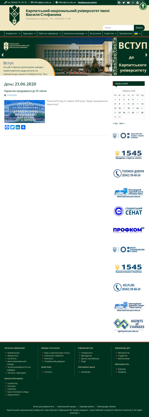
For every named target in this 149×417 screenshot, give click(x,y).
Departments (13, 394)
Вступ (8, 63)
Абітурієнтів (123, 353)
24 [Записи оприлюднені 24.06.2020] (124, 112)
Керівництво (13, 353)
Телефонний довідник (54, 361)
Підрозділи (28, 33)
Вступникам (95, 33)
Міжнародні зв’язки (107, 407)
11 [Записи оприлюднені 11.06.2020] (129, 104)
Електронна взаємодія (74, 33)
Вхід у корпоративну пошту (57, 353)
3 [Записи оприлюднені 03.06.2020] (124, 99)
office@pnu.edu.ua (42, 2)
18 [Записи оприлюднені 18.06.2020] (129, 108)
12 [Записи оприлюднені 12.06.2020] (133, 104)
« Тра (115, 123)
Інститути (12, 358)
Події (83, 361)
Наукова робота (87, 407)
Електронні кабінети (53, 355)
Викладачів (86, 355)
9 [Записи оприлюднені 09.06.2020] (119, 104)
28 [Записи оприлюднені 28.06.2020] (142, 112)
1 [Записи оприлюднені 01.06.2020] (115, 99)
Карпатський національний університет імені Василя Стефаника (68, 12)
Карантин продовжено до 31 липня (25, 91)
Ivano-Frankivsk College (18, 392)
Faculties (12, 386)
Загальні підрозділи (17, 372)
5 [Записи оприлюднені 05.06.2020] (132, 99)
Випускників (124, 358)
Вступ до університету (43, 407)
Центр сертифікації (90, 358)
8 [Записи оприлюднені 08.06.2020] (115, 104)
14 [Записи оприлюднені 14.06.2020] (142, 104)
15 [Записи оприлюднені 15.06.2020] (115, 108)
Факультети (13, 355)
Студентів (122, 355)
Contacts (48, 372)
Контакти (48, 358)
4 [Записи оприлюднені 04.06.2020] (128, 99)
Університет (11, 33)
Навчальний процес (66, 407)
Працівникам (125, 33)
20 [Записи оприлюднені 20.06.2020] (137, 108)
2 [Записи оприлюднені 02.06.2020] (119, 99)
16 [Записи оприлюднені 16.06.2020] (119, 108)
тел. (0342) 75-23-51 (17, 2)
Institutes (12, 389)
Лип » (122, 123)
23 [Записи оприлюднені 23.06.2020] (119, 112)
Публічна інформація (48, 33)
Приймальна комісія (87, 2)
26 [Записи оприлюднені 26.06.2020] (133, 112)
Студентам (109, 33)
